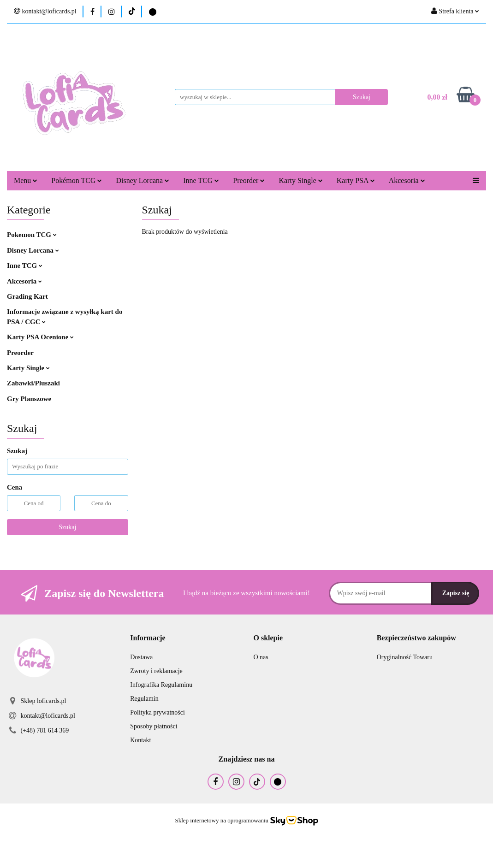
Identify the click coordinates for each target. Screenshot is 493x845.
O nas (261, 657)
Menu (25, 180)
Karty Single (300, 180)
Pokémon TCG (76, 180)
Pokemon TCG (32, 234)
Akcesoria (407, 180)
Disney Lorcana (142, 180)
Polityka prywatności (157, 712)
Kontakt (140, 740)
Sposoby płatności (153, 726)
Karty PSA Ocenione (40, 337)
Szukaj (67, 527)
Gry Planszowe (29, 398)
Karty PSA (356, 180)
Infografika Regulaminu (161, 684)
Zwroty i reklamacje (156, 671)
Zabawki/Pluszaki (33, 383)
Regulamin (144, 698)
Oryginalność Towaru (405, 657)
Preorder (249, 180)
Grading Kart (27, 296)
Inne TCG (201, 180)
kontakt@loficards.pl (48, 715)
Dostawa (141, 657)
